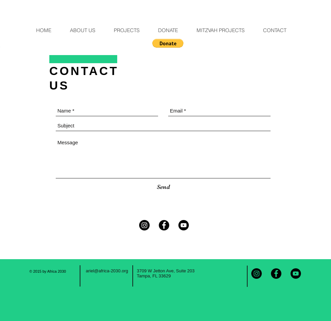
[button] (167, 43)
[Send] (163, 187)
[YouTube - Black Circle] (183, 225)
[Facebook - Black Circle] (164, 225)
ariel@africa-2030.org (107, 270)
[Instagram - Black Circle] (144, 225)
